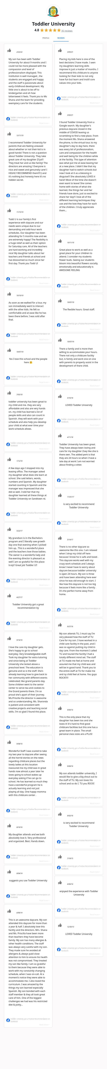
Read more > (44, 123)
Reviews (61, 38)
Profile (45, 38)
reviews (67, 30)
